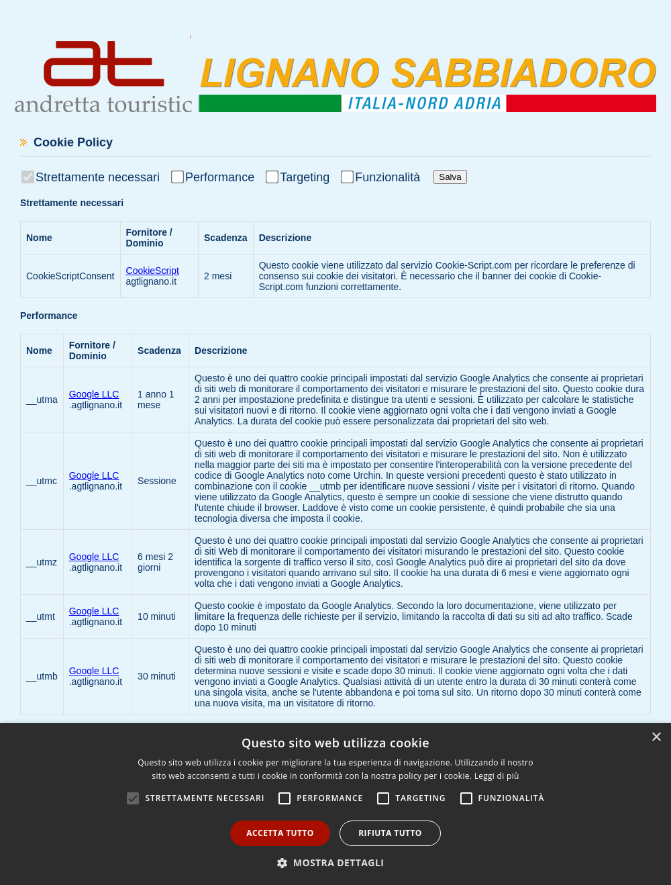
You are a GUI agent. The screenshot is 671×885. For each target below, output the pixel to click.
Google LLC (94, 394)
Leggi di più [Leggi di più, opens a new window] (496, 776)
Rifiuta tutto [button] (390, 833)
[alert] (335, 804)
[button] (335, 862)
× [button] (656, 738)
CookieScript (152, 270)
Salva (450, 177)
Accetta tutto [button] (279, 833)
